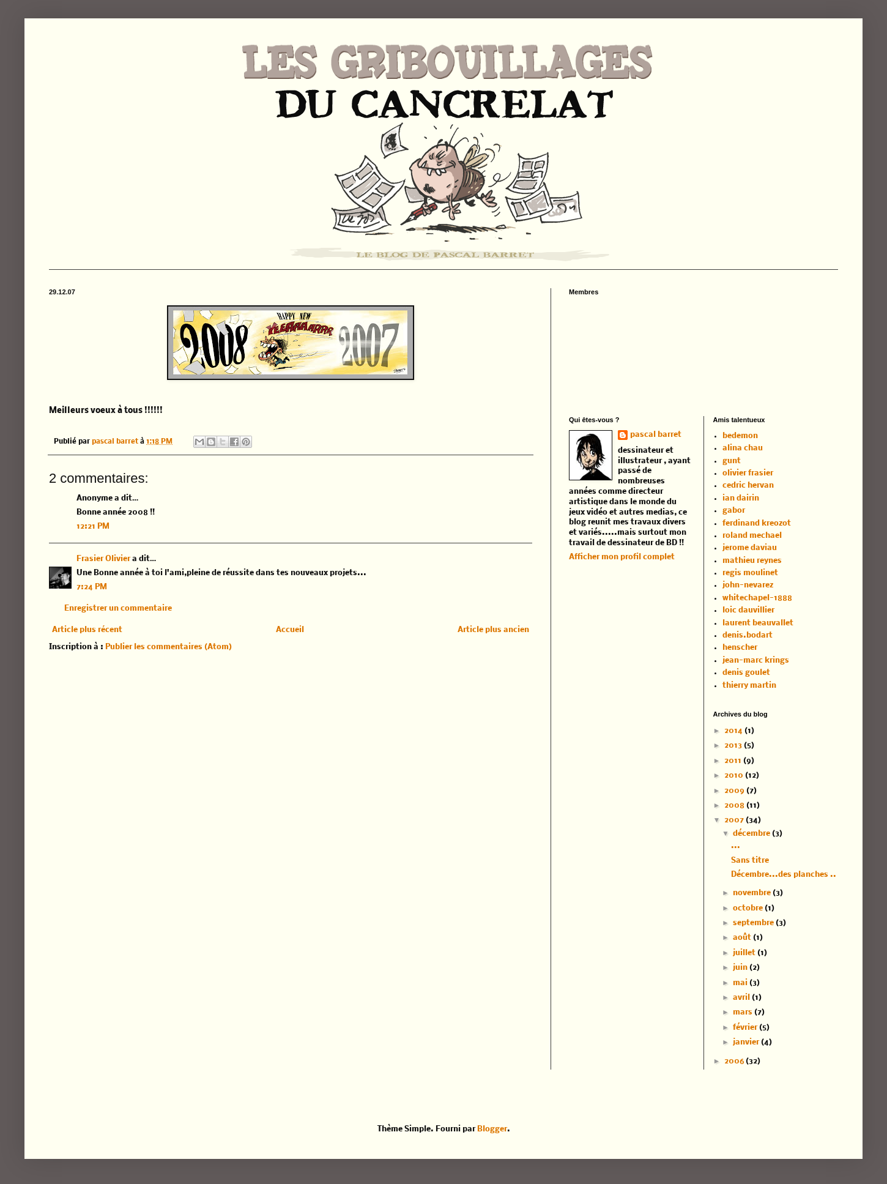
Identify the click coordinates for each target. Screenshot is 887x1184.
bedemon (740, 436)
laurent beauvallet (757, 623)
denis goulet (746, 673)
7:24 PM (91, 587)
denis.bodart (747, 635)
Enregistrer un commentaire (118, 608)
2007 (735, 820)
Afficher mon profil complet (622, 557)
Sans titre (750, 861)
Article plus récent (87, 630)
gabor (733, 511)
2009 (735, 791)
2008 (735, 806)
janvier (747, 1042)
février (746, 1028)
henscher (739, 648)
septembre (754, 923)
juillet (745, 953)
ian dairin (740, 498)
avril (742, 998)
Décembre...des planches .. (783, 875)
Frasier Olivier (103, 559)
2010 (734, 776)
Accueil (290, 630)
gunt (731, 461)
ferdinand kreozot (756, 523)
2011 (733, 761)
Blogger (492, 1129)
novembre (753, 893)
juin (741, 968)
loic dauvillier (748, 610)
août (743, 938)
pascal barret (116, 441)
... (735, 846)
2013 (734, 746)
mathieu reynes (752, 561)
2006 (735, 1061)
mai (741, 983)
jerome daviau (749, 548)
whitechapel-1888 (757, 598)
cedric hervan (748, 486)
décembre (752, 834)
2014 (734, 731)
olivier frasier (747, 473)
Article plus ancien (493, 630)
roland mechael (752, 536)
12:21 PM (92, 527)
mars (743, 1012)
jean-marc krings (755, 661)
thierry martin (749, 686)
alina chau (742, 448)
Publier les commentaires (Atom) (168, 647)
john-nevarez (747, 585)
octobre (749, 908)
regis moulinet (750, 573)
